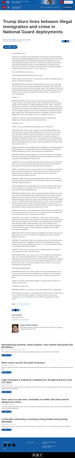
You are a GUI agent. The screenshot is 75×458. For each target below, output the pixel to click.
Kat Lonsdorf (12, 40)
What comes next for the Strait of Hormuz (23, 363)
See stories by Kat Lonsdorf (20, 320)
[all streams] (67, 7)
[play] (4, 7)
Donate (69, 2)
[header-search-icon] (61, 2)
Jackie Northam (5, 365)
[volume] (8, 7)
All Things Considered (23, 304)
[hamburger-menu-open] (3, 2)
